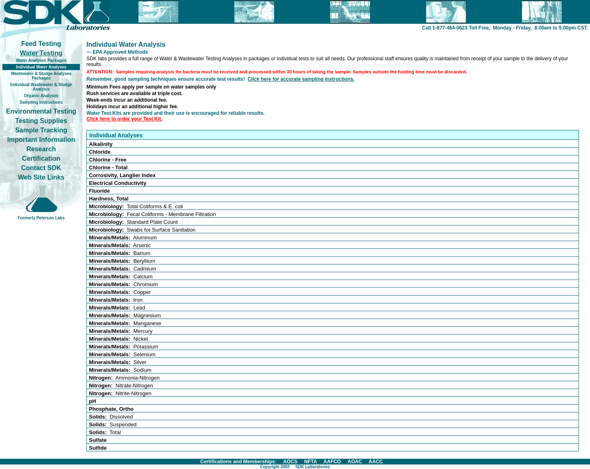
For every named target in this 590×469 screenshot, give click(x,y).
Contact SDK (41, 167)
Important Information (41, 139)
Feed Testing (41, 43)
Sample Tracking (41, 130)
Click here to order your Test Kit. (124, 119)
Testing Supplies (41, 120)
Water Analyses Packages (41, 60)
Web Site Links (41, 177)
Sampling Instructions (41, 102)
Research (41, 149)
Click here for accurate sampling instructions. (300, 79)
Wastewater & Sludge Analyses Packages (41, 75)
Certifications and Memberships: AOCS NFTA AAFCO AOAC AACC (291, 461)
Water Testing (41, 53)
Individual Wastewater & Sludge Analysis (41, 86)
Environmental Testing (41, 111)
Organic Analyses (41, 95)
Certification (41, 158)
